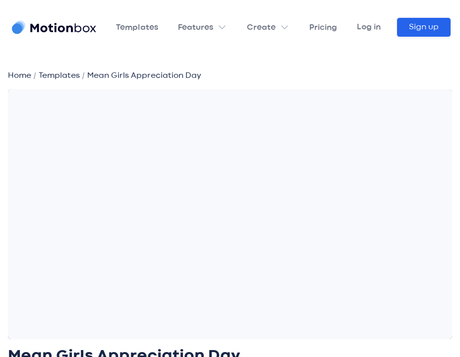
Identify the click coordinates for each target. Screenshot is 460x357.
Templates (137, 27)
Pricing (323, 27)
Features (195, 27)
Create (261, 27)
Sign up (424, 27)
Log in (369, 27)
